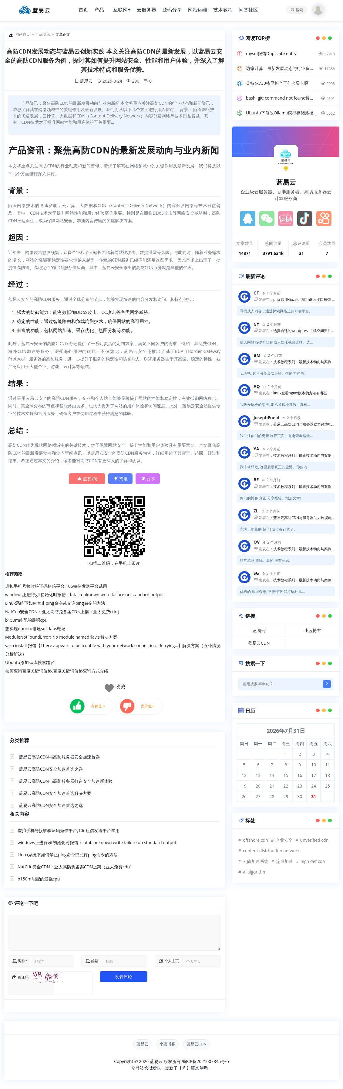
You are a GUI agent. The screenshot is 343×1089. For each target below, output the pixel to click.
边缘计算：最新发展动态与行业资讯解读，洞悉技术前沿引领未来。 (281, 68)
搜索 (299, 9)
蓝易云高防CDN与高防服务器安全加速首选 (59, 757)
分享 (148, 479)
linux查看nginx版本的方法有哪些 (300, 393)
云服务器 (146, 9)
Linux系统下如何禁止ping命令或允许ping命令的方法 (55, 603)
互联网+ (121, 9)
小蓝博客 (312, 630)
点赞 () (87, 479)
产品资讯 (42, 34)
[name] (52, 961)
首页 (83, 9)
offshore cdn (255, 840)
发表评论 (123, 976)
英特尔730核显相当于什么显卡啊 (277, 83)
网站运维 (197, 9)
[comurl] (201, 961)
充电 (120, 479)
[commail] (124, 961)
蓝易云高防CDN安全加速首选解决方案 (55, 793)
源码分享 (172, 9)
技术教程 (223, 9)
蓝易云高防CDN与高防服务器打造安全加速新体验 (66, 781)
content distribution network (271, 851)
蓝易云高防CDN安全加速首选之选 (51, 769)
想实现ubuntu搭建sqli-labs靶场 (35, 628)
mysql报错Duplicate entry (271, 53)
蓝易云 (86, 81)
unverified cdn (314, 840)
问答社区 (248, 9)
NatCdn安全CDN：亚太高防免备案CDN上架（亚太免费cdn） (63, 611)
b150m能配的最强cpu (26, 620)
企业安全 (284, 840)
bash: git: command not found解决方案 (281, 98)
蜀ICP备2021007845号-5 (205, 1061)
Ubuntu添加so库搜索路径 (30, 662)
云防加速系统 (255, 861)
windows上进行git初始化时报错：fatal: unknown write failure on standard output (84, 594)
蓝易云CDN (259, 643)
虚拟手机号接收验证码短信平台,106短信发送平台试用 (56, 586)
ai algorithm (255, 872)
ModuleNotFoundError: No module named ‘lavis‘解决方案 (61, 637)
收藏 (120, 686)
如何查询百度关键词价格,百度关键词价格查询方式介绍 (56, 671)
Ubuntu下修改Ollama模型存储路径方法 (281, 113)
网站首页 (22, 34)
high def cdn (313, 861)
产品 (99, 9)
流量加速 (284, 861)
